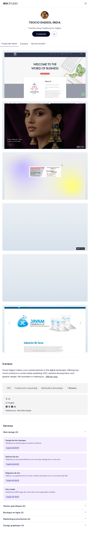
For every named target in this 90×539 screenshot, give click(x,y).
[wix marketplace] (10, 3)
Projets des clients (9, 43)
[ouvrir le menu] (85, 3)
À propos (24, 43)
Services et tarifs (38, 43)
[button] (45, 74)
